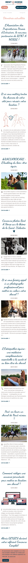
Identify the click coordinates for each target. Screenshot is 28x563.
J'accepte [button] (5, 560)
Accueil (4, 12)
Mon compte (21, 7)
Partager (22, 12)
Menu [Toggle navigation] (4, 7)
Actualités (9, 12)
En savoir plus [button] (12, 556)
